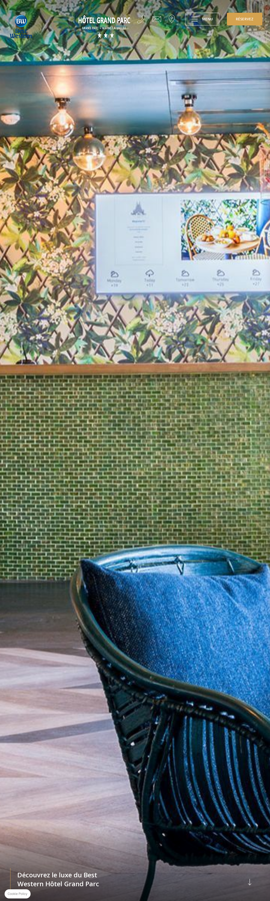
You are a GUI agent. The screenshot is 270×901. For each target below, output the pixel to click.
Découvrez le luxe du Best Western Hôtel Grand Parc (135, 879)
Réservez (244, 19)
